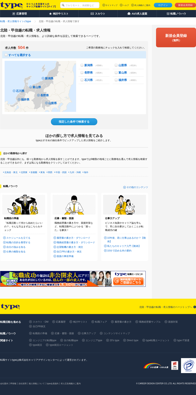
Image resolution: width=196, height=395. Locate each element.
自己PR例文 (39, 326)
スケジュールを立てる (18, 237)
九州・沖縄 (75, 172)
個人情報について (37, 383)
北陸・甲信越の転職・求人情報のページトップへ (165, 307)
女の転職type (71, 340)
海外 (86, 172)
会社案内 (4, 383)
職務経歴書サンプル (150, 321)
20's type (114, 340)
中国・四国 (61, 172)
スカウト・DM (41, 321)
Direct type (132, 340)
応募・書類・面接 (64, 333)
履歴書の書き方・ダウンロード (73, 237)
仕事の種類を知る (16, 251)
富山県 (37, 87)
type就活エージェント (61, 345)
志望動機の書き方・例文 (70, 247)
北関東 (24, 172)
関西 (50, 172)
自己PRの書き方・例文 (69, 251)
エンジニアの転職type (45, 340)
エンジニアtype (94, 340)
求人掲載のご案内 (142, 5)
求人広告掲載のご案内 (71, 383)
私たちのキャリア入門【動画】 (124, 246)
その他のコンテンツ (137, 187)
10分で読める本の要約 (119, 250)
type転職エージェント (158, 340)
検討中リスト (80, 321)
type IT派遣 (183, 340)
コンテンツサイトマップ (116, 333)
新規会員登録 (185, 5)
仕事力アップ (89, 333)
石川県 (20, 91)
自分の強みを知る (16, 247)
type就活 (37, 345)
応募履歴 (61, 321)
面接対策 (173, 321)
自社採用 (23, 383)
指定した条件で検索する (74, 121)
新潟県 (49, 78)
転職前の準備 (40, 333)
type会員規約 (53, 383)
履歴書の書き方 (123, 321)
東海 (42, 172)
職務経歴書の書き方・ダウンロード (76, 242)
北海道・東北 (11, 172)
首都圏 (34, 172)
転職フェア (101, 321)
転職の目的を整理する (18, 242)
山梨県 (52, 103)
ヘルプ (126, 5)
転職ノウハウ (10, 186)
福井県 (25, 99)
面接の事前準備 (65, 256)
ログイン (163, 5)
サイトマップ (111, 5)
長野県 (44, 95)
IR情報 (13, 383)
